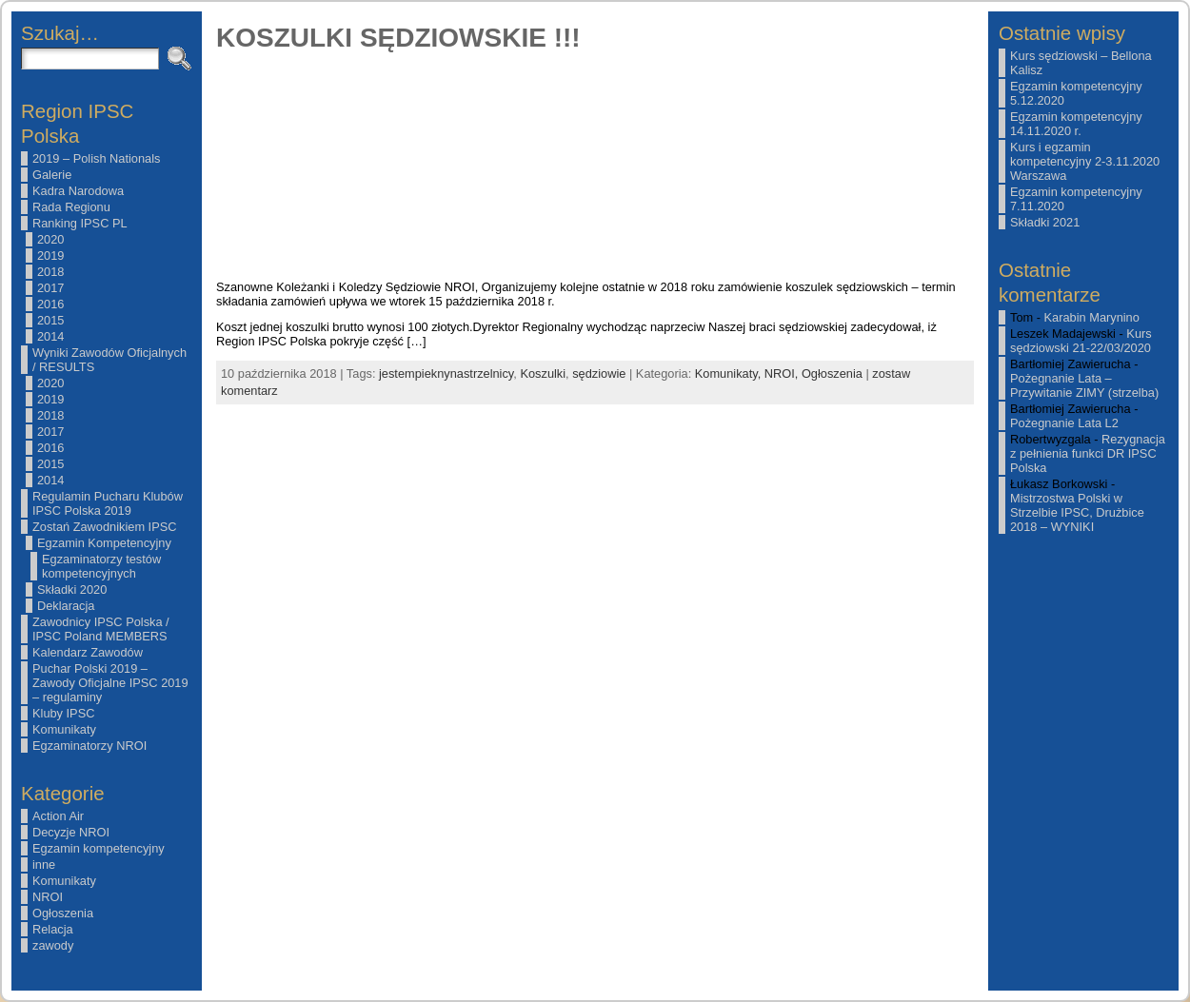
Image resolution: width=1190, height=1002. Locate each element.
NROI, (783, 373)
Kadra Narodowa (78, 191)
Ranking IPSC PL (80, 223)
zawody (52, 945)
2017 (50, 288)
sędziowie (598, 373)
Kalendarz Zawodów (87, 652)
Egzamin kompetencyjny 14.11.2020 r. (1076, 123)
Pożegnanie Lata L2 (1064, 423)
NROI (47, 897)
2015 (50, 320)
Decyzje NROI (70, 832)
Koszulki (542, 373)
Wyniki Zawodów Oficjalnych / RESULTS (109, 359)
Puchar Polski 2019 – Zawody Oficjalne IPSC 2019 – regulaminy (110, 682)
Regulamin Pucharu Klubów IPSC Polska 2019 (107, 503)
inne (43, 864)
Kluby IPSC (63, 713)
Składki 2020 (72, 589)
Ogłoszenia (62, 913)
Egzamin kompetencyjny (98, 848)
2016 (50, 304)
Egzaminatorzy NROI (89, 745)
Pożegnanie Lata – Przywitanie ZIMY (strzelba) (1084, 385)
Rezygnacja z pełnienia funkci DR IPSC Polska (1087, 453)
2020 (50, 239)
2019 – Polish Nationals (96, 158)
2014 (50, 336)
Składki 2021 (1045, 222)
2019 (50, 255)
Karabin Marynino (1092, 317)
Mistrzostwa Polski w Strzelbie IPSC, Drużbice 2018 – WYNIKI (1077, 512)
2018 (50, 272)
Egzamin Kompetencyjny (104, 543)
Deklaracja (65, 606)
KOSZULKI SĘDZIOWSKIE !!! (398, 37)
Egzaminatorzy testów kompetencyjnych (101, 566)
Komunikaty (64, 729)
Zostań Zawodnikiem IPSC (104, 527)
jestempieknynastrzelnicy (446, 373)
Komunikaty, (729, 373)
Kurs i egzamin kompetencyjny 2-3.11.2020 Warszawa (1085, 161)
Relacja (52, 929)
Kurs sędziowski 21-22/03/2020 (1081, 340)
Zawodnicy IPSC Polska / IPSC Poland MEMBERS (100, 629)
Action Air (58, 816)
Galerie (51, 174)
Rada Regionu (71, 207)
